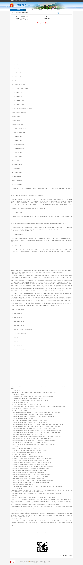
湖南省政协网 (23, 0)
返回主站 (59, 9)
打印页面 (65, 555)
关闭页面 (70, 555)
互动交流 (49, 9)
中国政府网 (12, 0)
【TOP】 (61, 555)
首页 (19, 12)
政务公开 (18, 9)
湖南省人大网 (17, 0)
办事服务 (40, 9)
